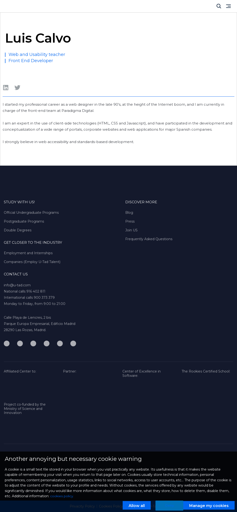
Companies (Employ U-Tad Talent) (32, 262)
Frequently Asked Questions (148, 239)
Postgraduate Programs (24, 221)
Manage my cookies (209, 506)
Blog (129, 212)
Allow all (136, 506)
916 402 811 (35, 291)
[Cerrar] (219, 6)
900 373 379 (44, 297)
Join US (131, 230)
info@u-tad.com (17, 285)
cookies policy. (62, 496)
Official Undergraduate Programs (31, 212)
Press (130, 221)
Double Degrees (17, 230)
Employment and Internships (28, 253)
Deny (169, 505)
